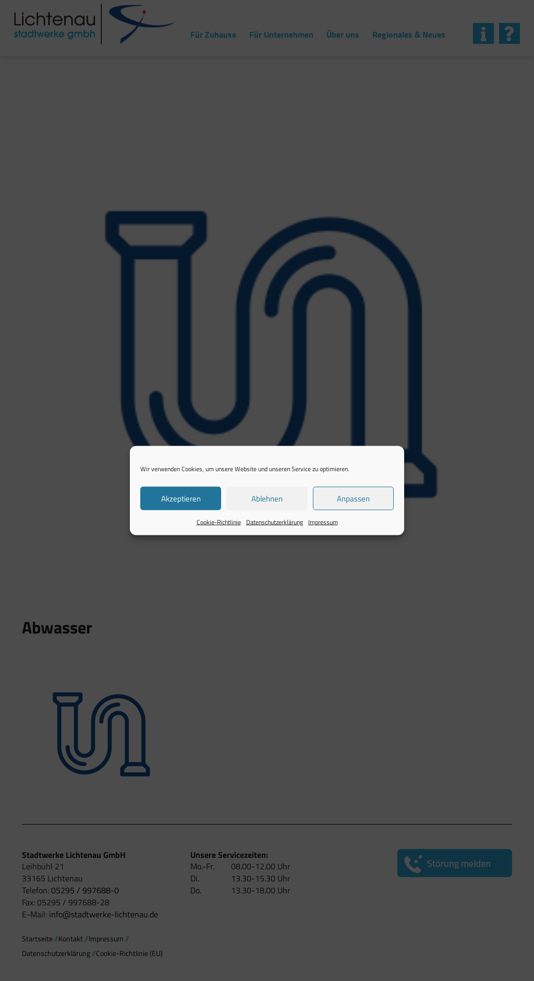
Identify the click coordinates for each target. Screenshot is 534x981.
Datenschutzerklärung (274, 522)
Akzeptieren (181, 498)
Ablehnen (267, 498)
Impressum (323, 522)
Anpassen (353, 498)
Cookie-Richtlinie (219, 522)
